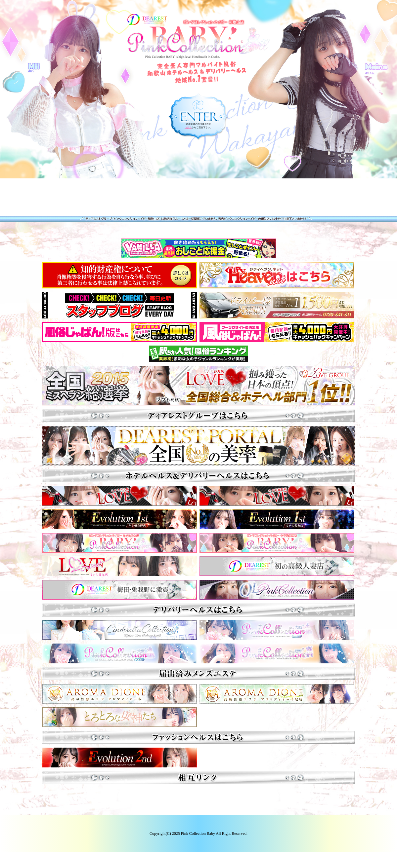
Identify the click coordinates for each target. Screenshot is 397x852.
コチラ (188, 127)
